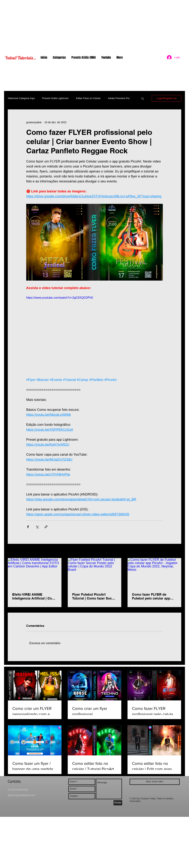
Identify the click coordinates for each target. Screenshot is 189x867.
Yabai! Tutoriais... (20, 58)
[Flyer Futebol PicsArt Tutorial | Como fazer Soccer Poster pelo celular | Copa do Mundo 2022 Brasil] (94, 573)
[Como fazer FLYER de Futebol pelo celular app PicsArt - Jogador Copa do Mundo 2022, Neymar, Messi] (154, 573)
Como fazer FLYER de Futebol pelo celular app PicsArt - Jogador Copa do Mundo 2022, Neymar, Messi (154, 596)
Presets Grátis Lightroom (55, 98)
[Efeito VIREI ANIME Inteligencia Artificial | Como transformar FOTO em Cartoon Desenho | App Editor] (34, 573)
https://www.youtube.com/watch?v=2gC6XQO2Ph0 (59, 297)
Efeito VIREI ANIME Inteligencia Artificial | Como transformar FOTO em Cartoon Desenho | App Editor (34, 596)
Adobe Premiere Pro (119, 98)
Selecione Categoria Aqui (21, 98)
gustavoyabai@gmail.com (21, 795)
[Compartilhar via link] (46, 527)
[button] (142, 98)
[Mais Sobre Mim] (155, 782)
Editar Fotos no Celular (88, 98)
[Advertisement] (94, 26)
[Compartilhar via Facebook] (28, 527)
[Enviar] (118, 802)
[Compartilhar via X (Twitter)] (37, 527)
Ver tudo (176, 551)
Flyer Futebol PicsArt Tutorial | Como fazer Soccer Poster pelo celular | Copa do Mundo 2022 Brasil (94, 596)
